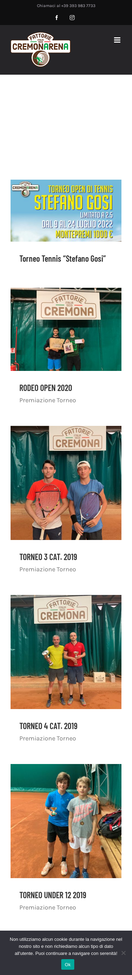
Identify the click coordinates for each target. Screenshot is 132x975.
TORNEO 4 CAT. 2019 (48, 726)
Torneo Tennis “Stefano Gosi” (62, 258)
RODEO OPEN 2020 (45, 388)
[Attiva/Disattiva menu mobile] (117, 40)
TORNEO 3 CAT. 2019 (48, 557)
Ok (68, 964)
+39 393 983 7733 (78, 5)
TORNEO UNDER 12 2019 (52, 895)
